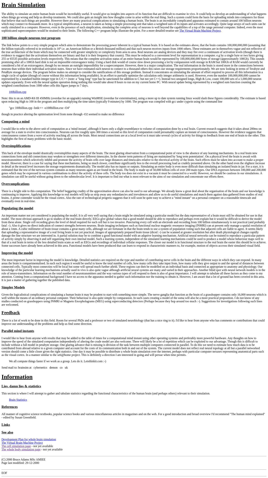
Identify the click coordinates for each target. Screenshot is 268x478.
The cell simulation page (16, 446)
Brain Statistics (18, 399)
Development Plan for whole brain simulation (28, 439)
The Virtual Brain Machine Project (200, 30)
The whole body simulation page (21, 449)
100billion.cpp (17, 91)
